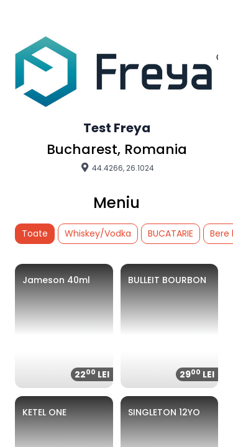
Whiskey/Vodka (98, 233)
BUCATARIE (170, 233)
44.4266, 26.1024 (117, 168)
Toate (35, 233)
